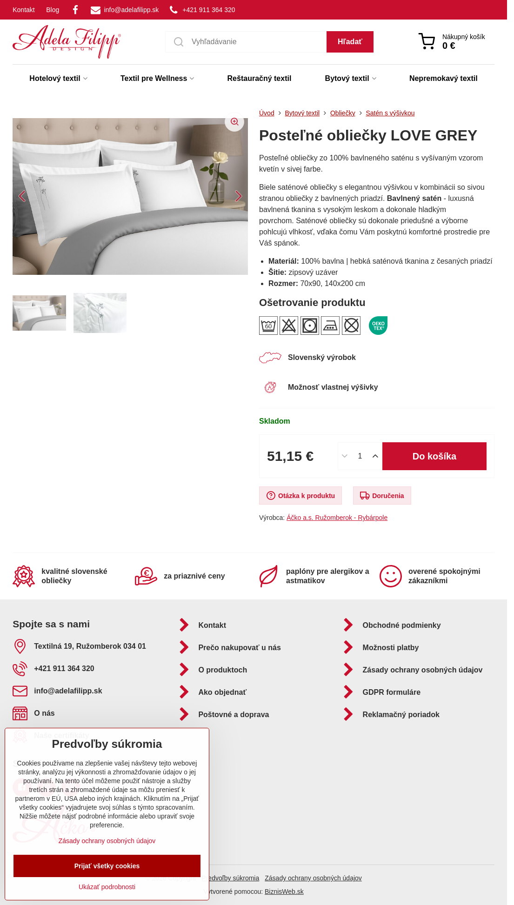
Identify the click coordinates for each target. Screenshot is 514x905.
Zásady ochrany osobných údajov (313, 878)
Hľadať (350, 42)
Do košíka (435, 456)
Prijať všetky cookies (107, 866)
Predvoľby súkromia (230, 878)
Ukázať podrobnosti (107, 887)
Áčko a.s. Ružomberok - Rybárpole (337, 517)
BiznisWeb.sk (284, 891)
